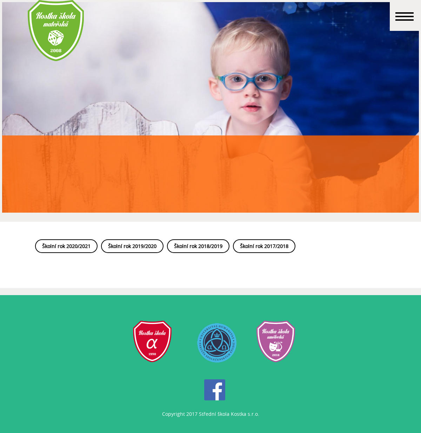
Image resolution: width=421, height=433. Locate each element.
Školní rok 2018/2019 (198, 246)
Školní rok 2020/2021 (66, 246)
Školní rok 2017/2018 (264, 246)
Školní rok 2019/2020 (132, 246)
